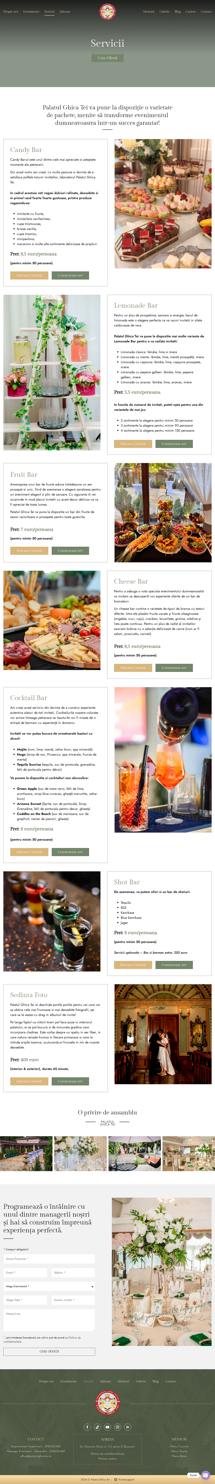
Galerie (165, 11)
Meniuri (149, 11)
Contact (206, 11)
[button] (5, 1156)
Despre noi (10, 11)
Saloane (65, 11)
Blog (178, 11)
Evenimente (31, 11)
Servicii (50, 11)
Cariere (191, 11)
